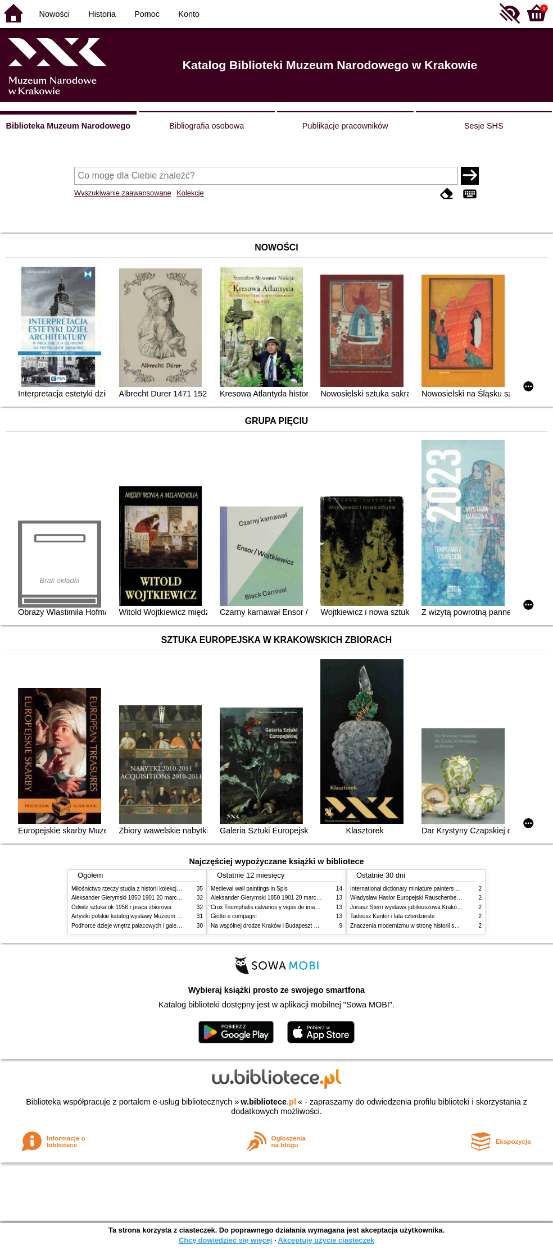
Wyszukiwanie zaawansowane (122, 193)
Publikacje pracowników (345, 125)
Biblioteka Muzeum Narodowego (68, 125)
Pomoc (147, 14)
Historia (102, 14)
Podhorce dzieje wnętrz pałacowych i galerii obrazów (137, 926)
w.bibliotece (268, 1101)
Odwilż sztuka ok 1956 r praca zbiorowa (121, 907)
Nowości (54, 14)
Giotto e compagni (234, 916)
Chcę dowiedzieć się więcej (225, 1240)
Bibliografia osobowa (206, 125)
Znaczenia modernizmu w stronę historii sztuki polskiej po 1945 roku (435, 926)
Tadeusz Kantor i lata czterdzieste (392, 916)
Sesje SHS (484, 125)
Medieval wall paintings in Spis (249, 889)
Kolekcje (189, 193)
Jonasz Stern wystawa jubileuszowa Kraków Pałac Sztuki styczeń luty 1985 (444, 907)
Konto (189, 14)
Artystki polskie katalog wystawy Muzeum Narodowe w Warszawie (154, 916)
